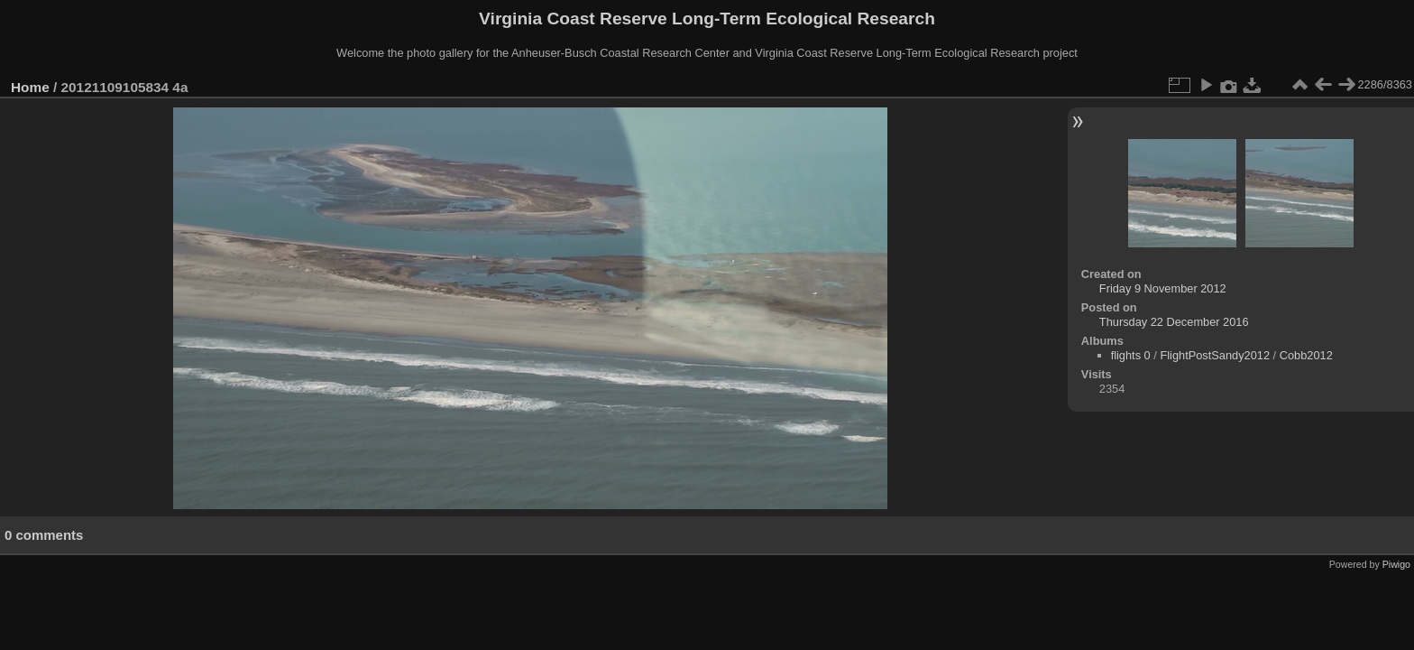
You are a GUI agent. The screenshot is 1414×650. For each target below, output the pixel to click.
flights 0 (1131, 355)
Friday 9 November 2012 (1162, 288)
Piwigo (1396, 564)
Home (30, 87)
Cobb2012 (1306, 355)
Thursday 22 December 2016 (1174, 322)
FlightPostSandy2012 (1215, 355)
